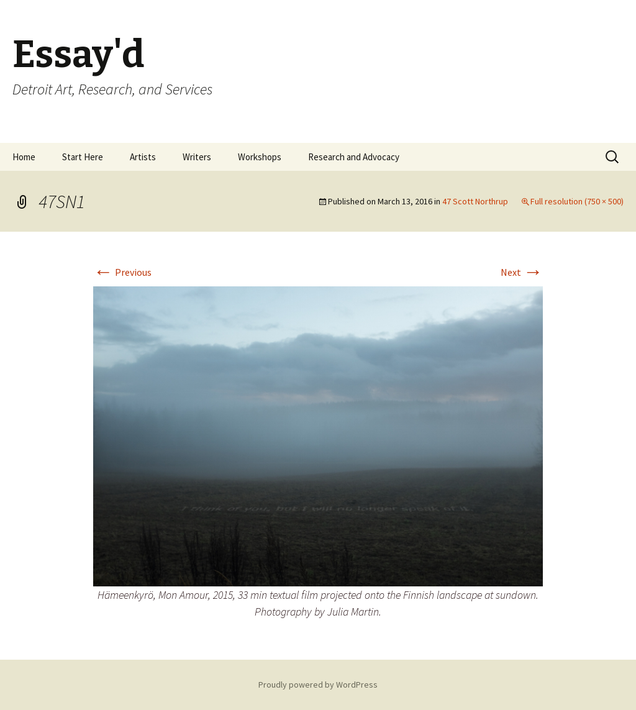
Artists (143, 157)
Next (522, 272)
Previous (122, 272)
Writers (197, 157)
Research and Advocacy (353, 157)
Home (23, 157)
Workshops (259, 157)
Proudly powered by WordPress (318, 684)
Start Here (82, 157)
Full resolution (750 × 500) (577, 201)
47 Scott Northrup (475, 201)
